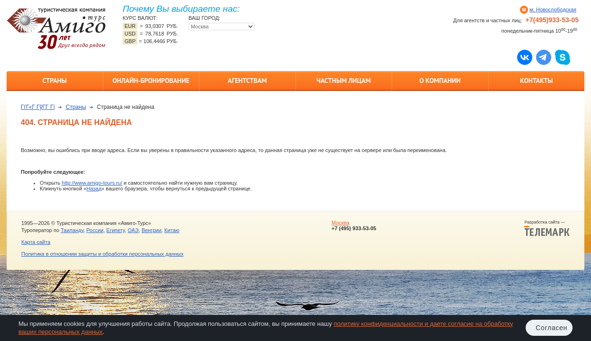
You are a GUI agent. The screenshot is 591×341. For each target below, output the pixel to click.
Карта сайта (35, 242)
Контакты (536, 80)
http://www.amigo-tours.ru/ (92, 183)
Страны (55, 80)
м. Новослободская (552, 9)
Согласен (551, 328)
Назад (94, 188)
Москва (340, 222)
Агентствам (247, 80)
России (94, 230)
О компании (440, 80)
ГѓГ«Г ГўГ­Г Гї (38, 107)
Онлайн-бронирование (150, 80)
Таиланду (72, 230)
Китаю (171, 230)
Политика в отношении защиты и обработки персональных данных (102, 254)
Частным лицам (344, 80)
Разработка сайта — (547, 228)
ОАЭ (132, 230)
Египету (116, 230)
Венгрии (151, 230)
